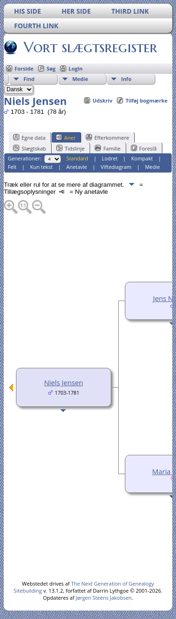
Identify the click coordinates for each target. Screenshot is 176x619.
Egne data (29, 137)
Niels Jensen (63, 382)
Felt (12, 166)
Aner (66, 137)
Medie (80, 78)
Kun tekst (41, 166)
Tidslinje (70, 148)
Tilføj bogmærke (146, 100)
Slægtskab (29, 148)
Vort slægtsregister (89, 47)
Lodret (110, 158)
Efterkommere (107, 137)
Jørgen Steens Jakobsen (103, 597)
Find (29, 78)
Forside (24, 68)
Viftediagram (115, 166)
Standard (77, 158)
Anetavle (76, 166)
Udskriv (102, 100)
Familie (107, 148)
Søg (50, 68)
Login (76, 68)
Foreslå (144, 148)
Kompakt (142, 158)
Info (126, 78)
